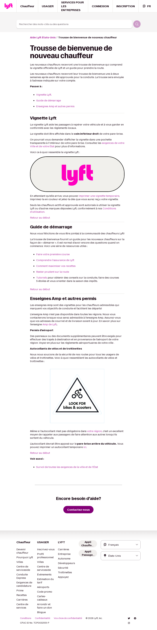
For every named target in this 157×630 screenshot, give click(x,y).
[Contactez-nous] (78, 509)
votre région (94, 431)
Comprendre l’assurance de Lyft (55, 260)
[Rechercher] (137, 24)
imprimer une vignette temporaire (99, 196)
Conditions (25, 618)
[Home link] (8, 6)
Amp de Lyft (49, 324)
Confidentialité (42, 618)
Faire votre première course (53, 254)
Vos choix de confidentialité (68, 618)
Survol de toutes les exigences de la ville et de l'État (67, 467)
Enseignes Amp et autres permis (55, 106)
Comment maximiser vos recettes (56, 266)
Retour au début (40, 217)
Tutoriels (41, 277)
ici (84, 447)
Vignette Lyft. (44, 94)
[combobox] (146, 6)
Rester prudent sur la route (52, 272)
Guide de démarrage (48, 100)
